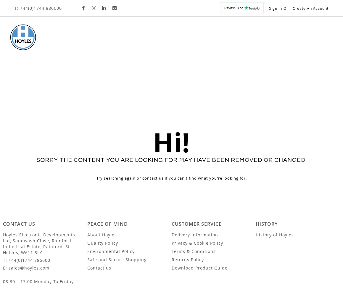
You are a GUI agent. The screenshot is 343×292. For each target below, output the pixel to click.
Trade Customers (242, 40)
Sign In (275, 8)
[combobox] (284, 66)
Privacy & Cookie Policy (197, 205)
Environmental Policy (111, 213)
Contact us (99, 230)
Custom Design (196, 40)
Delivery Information (195, 196)
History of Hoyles (275, 196)
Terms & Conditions (194, 213)
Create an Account (310, 8)
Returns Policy (188, 221)
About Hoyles (102, 196)
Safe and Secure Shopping (117, 221)
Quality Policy (102, 205)
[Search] (315, 66)
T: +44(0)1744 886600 (38, 8)
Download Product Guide (200, 230)
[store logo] (18, 37)
